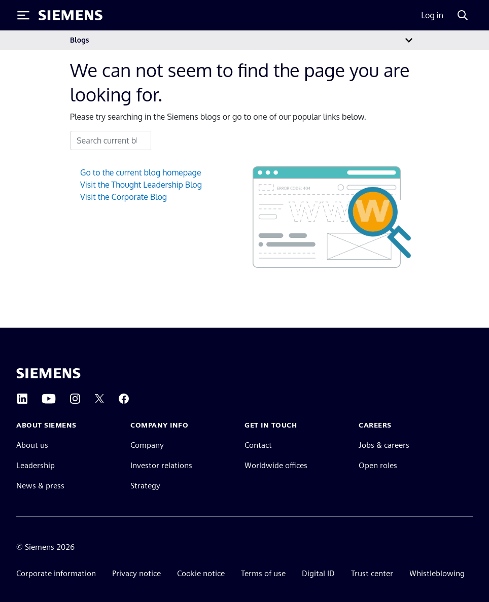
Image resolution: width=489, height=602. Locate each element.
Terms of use (263, 573)
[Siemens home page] (48, 373)
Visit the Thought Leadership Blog (141, 185)
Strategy (145, 485)
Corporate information (56, 573)
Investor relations (161, 465)
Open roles (378, 465)
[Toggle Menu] (23, 15)
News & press (40, 485)
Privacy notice (136, 573)
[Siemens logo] (70, 15)
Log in (432, 15)
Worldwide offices (275, 465)
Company (147, 445)
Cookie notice (201, 573)
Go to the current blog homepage (140, 172)
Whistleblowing (437, 573)
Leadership (35, 465)
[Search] (462, 15)
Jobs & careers (384, 445)
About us (32, 445)
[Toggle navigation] (409, 40)
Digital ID (318, 573)
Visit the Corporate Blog (123, 197)
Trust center (372, 573)
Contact (258, 445)
